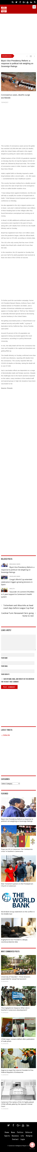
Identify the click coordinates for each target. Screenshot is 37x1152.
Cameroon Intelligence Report (18, 1145)
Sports (7, 1135)
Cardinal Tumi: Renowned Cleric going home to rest (18, 614)
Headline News (14, 576)
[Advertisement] (18, 33)
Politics (20, 1132)
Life (22, 1135)
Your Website (5, 674)
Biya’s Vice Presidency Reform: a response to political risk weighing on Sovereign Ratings (17, 63)
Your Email (4, 666)
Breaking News (14, 564)
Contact (15, 1139)
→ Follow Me (5, 735)
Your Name (4, 658)
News (13, 1132)
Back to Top (32, 1145)
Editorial (28, 1132)
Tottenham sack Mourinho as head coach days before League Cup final (17, 606)
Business (15, 1135)
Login (23, 1139)
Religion (29, 1135)
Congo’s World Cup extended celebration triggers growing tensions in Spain (17, 582)
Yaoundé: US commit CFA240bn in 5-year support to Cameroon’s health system (17, 594)
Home (7, 1132)
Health (12, 588)
